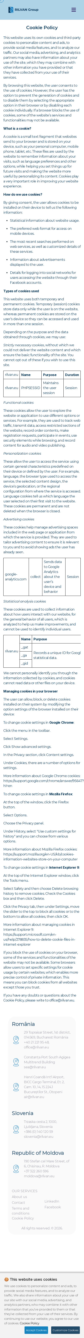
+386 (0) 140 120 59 (38, 1133)
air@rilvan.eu (34, 1098)
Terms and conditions (21, 1212)
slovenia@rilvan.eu (38, 1138)
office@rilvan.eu (36, 1049)
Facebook (52, 1209)
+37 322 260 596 (36, 1173)
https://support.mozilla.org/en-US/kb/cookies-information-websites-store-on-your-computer (40, 856)
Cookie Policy (23, 1220)
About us (19, 1198)
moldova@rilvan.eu (39, 1178)
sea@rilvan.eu (35, 1069)
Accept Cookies (36, 1330)
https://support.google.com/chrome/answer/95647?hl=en (43, 783)
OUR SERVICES (24, 1192)
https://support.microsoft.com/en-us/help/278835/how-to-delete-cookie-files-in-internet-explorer (39, 939)
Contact (18, 1204)
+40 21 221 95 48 (36, 1044)
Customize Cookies (65, 1330)
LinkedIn (51, 1203)
